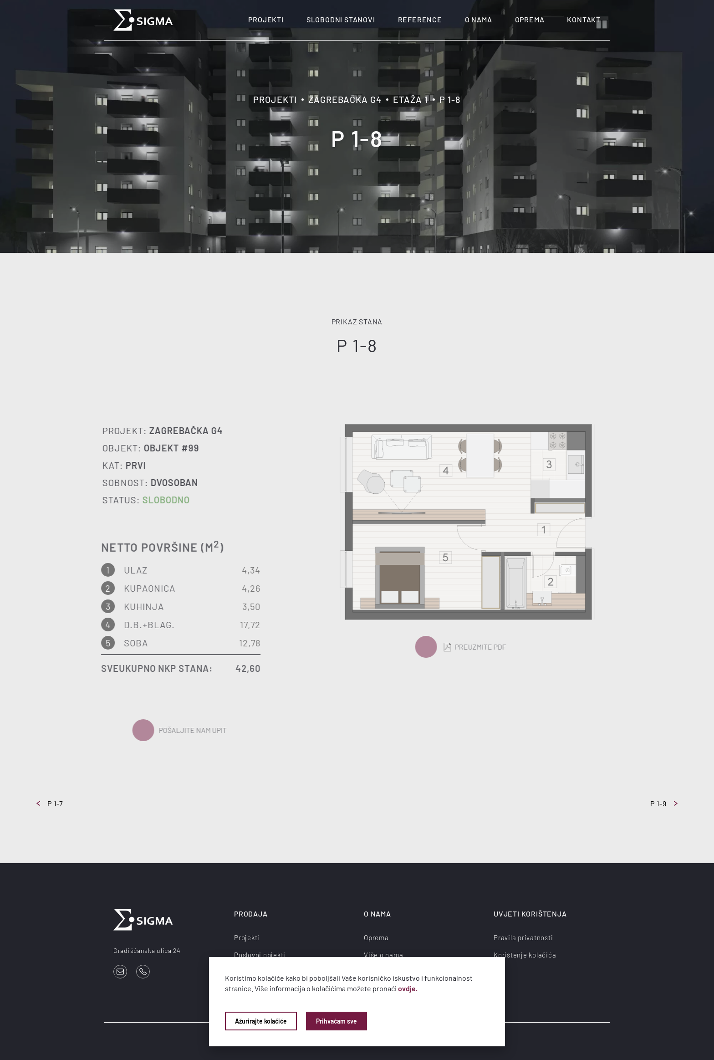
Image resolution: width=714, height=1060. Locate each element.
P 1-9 (664, 803)
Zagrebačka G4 (345, 99)
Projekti (265, 19)
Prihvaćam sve (336, 1021)
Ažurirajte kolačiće (261, 1021)
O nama (478, 19)
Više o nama (383, 955)
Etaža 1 (410, 99)
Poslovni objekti (260, 955)
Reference (420, 19)
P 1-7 (49, 803)
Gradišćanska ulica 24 (147, 950)
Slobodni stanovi (340, 19)
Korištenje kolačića (525, 955)
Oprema (530, 19)
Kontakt (584, 19)
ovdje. (408, 988)
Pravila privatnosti (523, 937)
